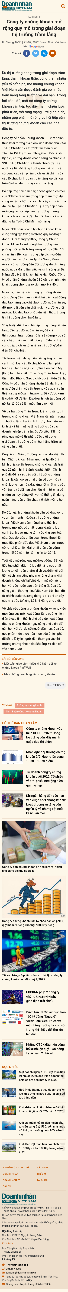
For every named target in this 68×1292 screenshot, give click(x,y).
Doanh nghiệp (34, 17)
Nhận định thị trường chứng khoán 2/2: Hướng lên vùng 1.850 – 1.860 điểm (45, 756)
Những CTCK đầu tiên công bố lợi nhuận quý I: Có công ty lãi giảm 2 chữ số (45, 1049)
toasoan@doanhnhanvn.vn (19, 1272)
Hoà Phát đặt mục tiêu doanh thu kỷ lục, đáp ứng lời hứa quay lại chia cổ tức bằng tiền (42, 1093)
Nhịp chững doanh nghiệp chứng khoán (29, 674)
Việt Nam (42, 1167)
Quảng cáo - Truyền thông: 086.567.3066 (26, 1284)
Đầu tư (7, 1186)
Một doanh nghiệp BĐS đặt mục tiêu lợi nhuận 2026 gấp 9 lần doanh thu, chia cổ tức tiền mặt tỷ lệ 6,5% (42, 1076)
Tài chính (42, 1180)
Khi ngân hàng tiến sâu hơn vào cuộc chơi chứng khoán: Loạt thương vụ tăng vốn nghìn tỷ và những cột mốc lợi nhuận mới (46, 804)
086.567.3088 (11, 1268)
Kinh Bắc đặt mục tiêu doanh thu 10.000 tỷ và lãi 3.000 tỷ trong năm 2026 (41, 1148)
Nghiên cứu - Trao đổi (16, 1167)
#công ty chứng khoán (29, 705)
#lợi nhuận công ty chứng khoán (24, 711)
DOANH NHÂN (10, 1174)
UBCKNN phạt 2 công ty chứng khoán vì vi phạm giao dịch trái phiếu (42, 996)
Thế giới (42, 1174)
